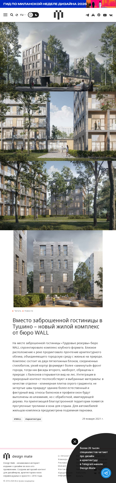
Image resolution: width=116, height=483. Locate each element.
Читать (17, 310)
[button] (74, 441)
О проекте (64, 456)
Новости (28, 310)
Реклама (62, 462)
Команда (63, 459)
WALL (18, 419)
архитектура (34, 419)
